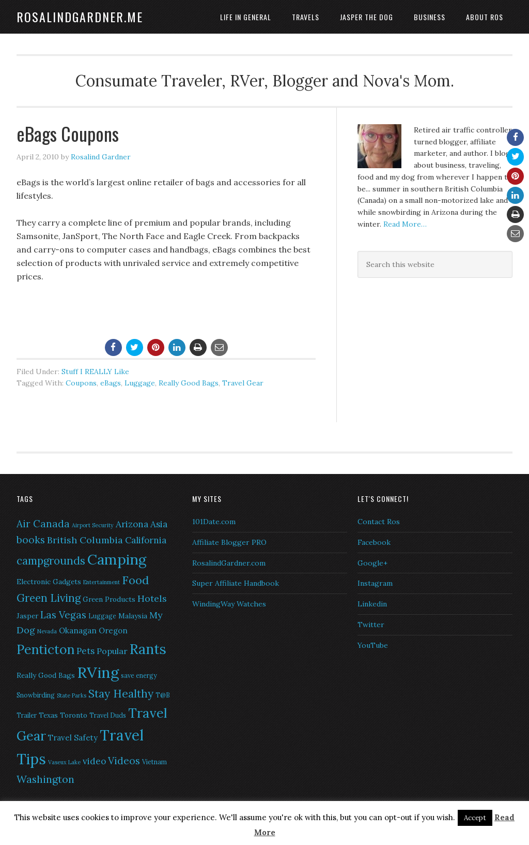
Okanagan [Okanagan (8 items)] (78, 630)
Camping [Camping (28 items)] (116, 559)
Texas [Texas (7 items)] (48, 715)
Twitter (370, 624)
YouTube (372, 645)
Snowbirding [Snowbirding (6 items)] (36, 695)
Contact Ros (378, 521)
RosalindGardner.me (80, 16)
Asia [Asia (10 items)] (158, 524)
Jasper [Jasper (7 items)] (27, 615)
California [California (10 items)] (145, 540)
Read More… (405, 224)
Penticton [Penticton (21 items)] (45, 649)
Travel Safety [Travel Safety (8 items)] (73, 738)
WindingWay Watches (229, 604)
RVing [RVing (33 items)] (98, 672)
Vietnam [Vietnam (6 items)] (154, 762)
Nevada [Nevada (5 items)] (47, 631)
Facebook (374, 542)
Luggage (140, 383)
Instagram (375, 583)
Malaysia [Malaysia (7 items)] (132, 615)
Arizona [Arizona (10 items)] (132, 524)
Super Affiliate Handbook (235, 583)
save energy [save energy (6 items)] (139, 675)
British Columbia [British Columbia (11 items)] (85, 540)
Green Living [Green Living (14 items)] (49, 598)
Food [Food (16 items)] (135, 580)
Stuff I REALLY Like (95, 371)
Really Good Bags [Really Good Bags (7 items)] (46, 675)
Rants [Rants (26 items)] (148, 649)
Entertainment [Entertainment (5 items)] (101, 582)
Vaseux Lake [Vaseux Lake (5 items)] (64, 762)
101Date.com (214, 521)
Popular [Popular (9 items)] (112, 651)
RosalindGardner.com (229, 563)
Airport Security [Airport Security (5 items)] (93, 525)
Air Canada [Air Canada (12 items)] (43, 523)
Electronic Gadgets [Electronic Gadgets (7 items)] (49, 581)
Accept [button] (475, 817)
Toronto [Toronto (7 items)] (73, 715)
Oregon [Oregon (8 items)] (113, 630)
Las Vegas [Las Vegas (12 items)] (63, 615)
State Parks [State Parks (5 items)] (71, 695)
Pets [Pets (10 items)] (85, 651)
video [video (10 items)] (94, 761)
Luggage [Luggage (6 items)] (102, 616)
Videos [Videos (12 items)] (124, 760)
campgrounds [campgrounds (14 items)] (51, 561)
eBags (110, 383)
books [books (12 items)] (31, 539)
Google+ (372, 563)
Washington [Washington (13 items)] (45, 779)
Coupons (81, 383)
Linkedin (372, 604)
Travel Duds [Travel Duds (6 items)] (107, 715)
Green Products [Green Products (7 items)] (109, 599)
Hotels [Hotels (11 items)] (152, 598)
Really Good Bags (189, 383)
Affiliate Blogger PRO (229, 542)
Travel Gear (242, 383)
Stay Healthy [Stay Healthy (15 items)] (120, 694)
